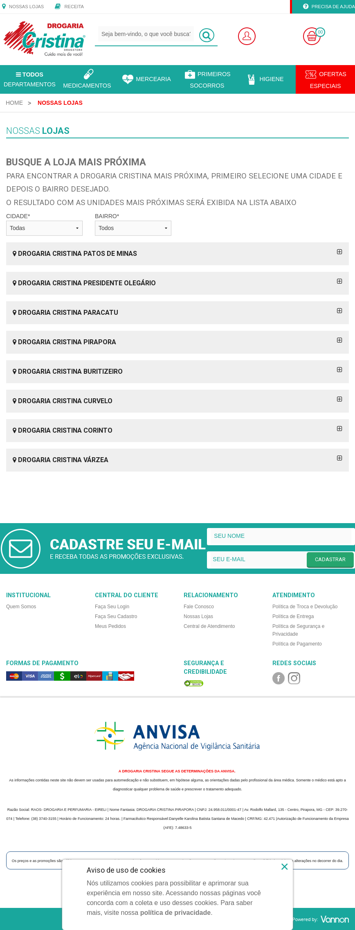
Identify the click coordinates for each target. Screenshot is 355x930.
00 (320, 32)
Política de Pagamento (297, 644)
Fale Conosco (199, 606)
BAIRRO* (133, 224)
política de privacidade (175, 912)
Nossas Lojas (23, 7)
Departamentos (30, 79)
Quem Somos (21, 606)
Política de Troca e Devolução (304, 606)
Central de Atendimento (209, 626)
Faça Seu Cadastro (116, 616)
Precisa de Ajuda (329, 7)
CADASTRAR (330, 559)
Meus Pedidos (110, 626)
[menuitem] (14, 103)
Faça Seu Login (112, 606)
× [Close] (285, 866)
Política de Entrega (293, 616)
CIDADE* (44, 224)
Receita (69, 7)
